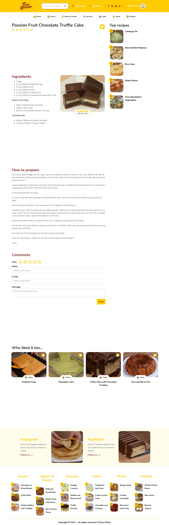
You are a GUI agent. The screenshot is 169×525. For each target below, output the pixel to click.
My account (132, 5)
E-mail (15, 276)
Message (16, 287)
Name (15, 266)
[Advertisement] (58, 53)
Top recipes (80, 6)
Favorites (96, 6)
